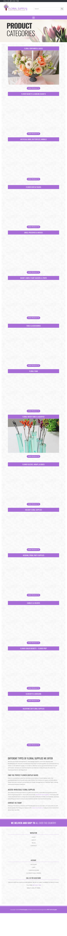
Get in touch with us (37, 830)
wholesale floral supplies (42, 817)
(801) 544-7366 (37, 907)
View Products (33, 88)
